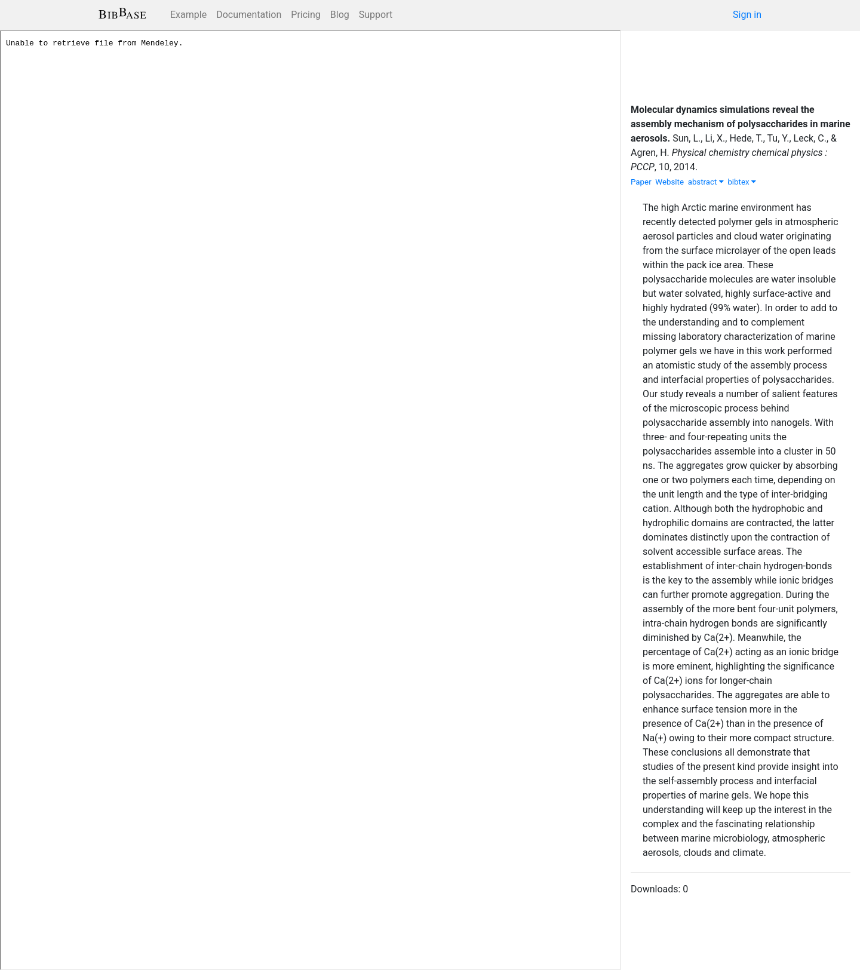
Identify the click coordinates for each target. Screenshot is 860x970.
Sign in (747, 14)
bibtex (741, 181)
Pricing (306, 14)
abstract (706, 181)
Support (375, 14)
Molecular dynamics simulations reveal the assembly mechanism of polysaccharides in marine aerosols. (740, 124)
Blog (339, 14)
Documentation (248, 14)
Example (188, 14)
